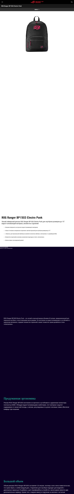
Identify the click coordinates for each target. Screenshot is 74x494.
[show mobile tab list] (37, 9)
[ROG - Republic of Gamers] (37, 2)
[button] (2, 2)
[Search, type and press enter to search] (72, 2)
